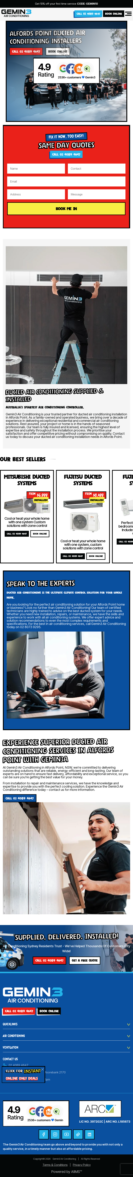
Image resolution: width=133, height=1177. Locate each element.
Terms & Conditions (55, 1165)
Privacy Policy (82, 1165)
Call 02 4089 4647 (88, 13)
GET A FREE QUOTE (85, 960)
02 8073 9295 (30, 627)
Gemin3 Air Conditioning (64, 1158)
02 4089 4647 (15, 1065)
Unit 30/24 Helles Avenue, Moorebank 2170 (34, 1072)
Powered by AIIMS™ (66, 1171)
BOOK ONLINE (113, 13)
